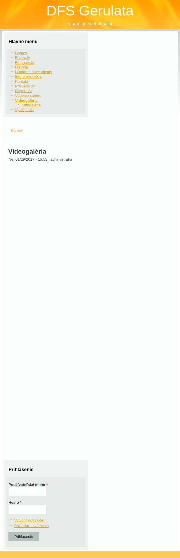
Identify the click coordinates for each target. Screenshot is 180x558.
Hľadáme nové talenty (33, 72)
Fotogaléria (31, 105)
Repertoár (23, 91)
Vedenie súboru (28, 95)
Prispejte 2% (25, 86)
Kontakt (21, 81)
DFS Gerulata (90, 10)
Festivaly (22, 57)
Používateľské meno (28, 484)
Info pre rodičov (28, 76)
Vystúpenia (24, 110)
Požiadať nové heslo (31, 526)
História (21, 67)
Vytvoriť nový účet (29, 520)
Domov (21, 53)
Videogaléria (26, 100)
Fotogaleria (24, 62)
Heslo (14, 502)
